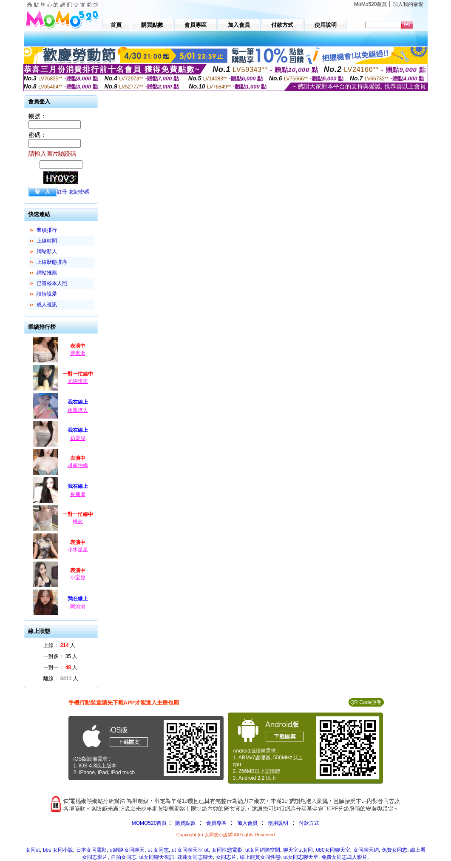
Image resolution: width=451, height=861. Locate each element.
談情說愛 (47, 294)
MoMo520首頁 (370, 4)
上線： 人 (59, 645)
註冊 (62, 192)
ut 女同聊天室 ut (190, 850)
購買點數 (184, 823)
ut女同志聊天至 (301, 857)
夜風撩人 (78, 410)
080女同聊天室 (333, 850)
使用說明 (278, 823)
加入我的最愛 (408, 4)
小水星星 (78, 550)
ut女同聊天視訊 (156, 857)
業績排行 (47, 230)
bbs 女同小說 (58, 850)
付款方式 (309, 823)
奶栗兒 (77, 438)
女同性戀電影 (227, 850)
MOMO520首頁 (149, 823)
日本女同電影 (91, 850)
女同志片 (226, 857)
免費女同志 (394, 850)
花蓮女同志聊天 (195, 857)
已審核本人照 (52, 283)
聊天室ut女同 (298, 850)
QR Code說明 (366, 702)
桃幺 (78, 522)
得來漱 (77, 353)
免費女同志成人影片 (344, 857)
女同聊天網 (366, 850)
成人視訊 (47, 305)
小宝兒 (77, 578)
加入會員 (247, 823)
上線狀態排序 (52, 262)
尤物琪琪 (78, 381)
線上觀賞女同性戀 (260, 857)
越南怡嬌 (78, 465)
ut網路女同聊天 (127, 850)
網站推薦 (47, 273)
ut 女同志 (157, 850)
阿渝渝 (77, 607)
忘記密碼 (79, 192)
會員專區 (216, 823)
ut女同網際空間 (262, 850)
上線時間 (47, 241)
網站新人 (47, 251)
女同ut (33, 850)
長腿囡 (77, 494)
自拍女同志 (123, 857)
